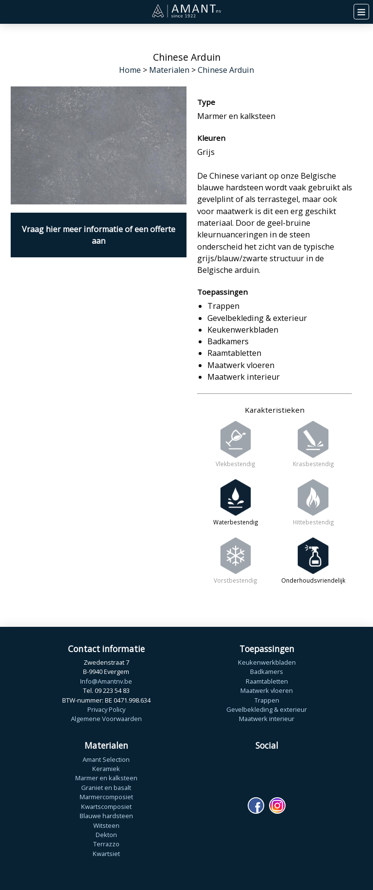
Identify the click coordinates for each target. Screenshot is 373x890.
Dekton (106, 834)
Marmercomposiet (106, 796)
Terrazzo (106, 844)
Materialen (169, 70)
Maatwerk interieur (266, 718)
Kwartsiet (106, 853)
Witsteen (106, 825)
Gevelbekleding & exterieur (266, 709)
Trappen (266, 700)
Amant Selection (106, 759)
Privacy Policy (106, 709)
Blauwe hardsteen (106, 815)
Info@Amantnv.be (106, 681)
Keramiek (106, 768)
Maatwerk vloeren (266, 690)
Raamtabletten (267, 681)
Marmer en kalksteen (106, 777)
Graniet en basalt (106, 787)
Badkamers (266, 671)
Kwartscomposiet (106, 806)
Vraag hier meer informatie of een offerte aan (98, 235)
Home (130, 70)
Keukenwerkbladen (267, 662)
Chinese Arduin (226, 70)
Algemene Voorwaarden (106, 718)
